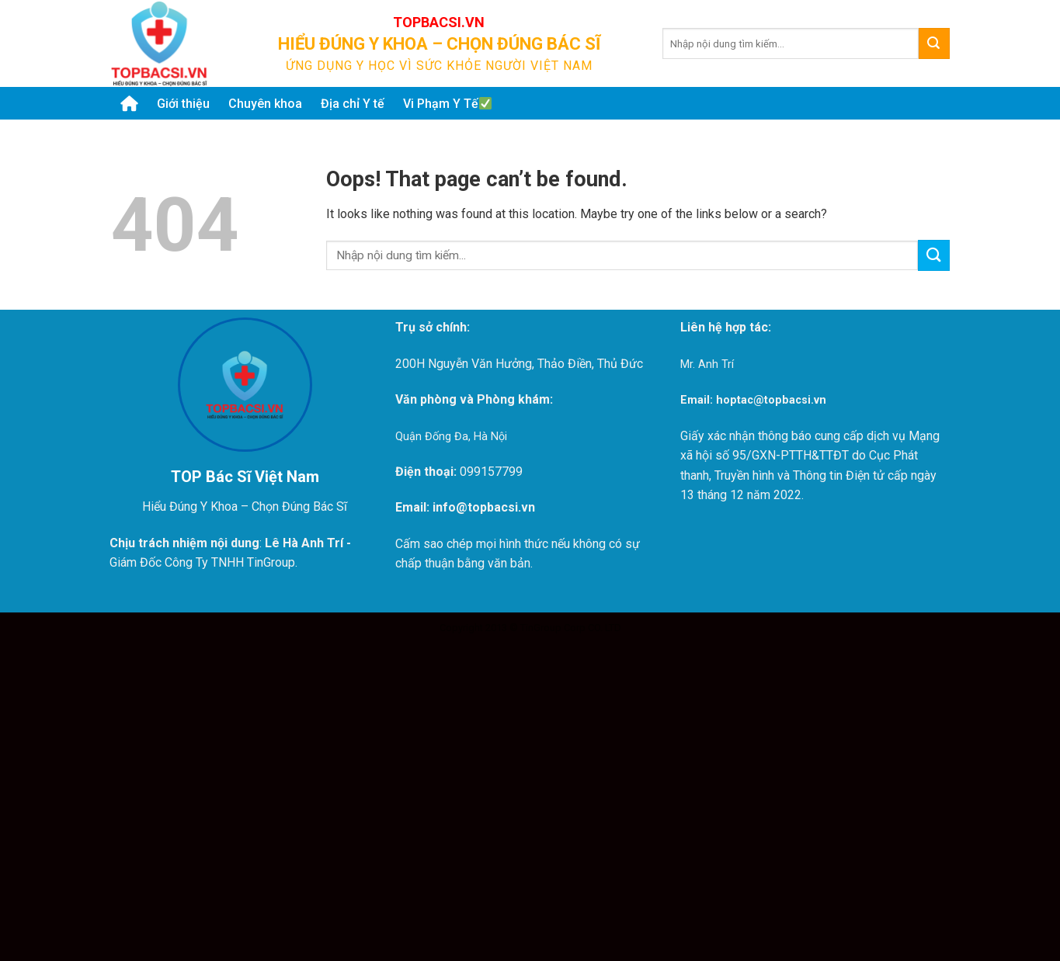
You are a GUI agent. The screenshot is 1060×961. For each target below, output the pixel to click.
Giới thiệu (183, 103)
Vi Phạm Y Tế (447, 103)
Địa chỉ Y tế (352, 103)
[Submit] (934, 43)
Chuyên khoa (265, 103)
